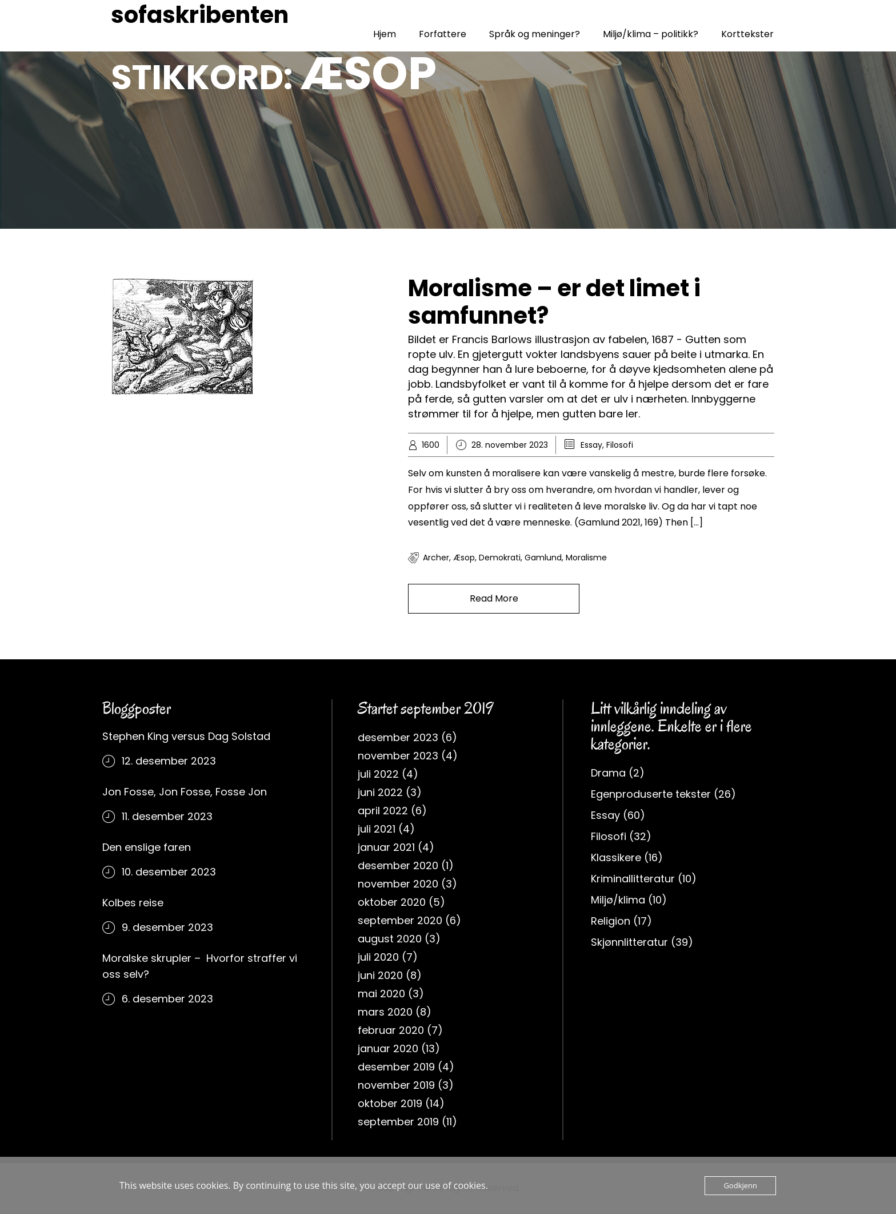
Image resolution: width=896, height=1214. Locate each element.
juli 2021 (376, 829)
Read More (494, 598)
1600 (430, 445)
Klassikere (616, 857)
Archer (436, 557)
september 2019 (398, 1122)
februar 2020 (391, 1030)
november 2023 (398, 756)
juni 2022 (380, 792)
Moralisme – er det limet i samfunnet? (554, 302)
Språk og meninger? (534, 34)
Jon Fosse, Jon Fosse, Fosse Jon (184, 792)
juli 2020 (378, 957)
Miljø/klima (618, 900)
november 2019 (396, 1085)
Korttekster (747, 34)
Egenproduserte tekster (651, 794)
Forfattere (442, 34)
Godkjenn (740, 1185)
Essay (591, 445)
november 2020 (398, 884)
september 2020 (400, 920)
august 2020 (390, 939)
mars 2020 (385, 1012)
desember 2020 (398, 865)
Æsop (464, 557)
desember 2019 (396, 1067)
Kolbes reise (132, 902)
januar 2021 (386, 847)
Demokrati (500, 557)
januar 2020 (388, 1048)
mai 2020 (381, 993)
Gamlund (543, 557)
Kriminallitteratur (633, 878)
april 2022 (383, 810)
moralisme (586, 557)
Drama (608, 773)
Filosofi (619, 445)
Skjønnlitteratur (629, 942)
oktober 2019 (390, 1103)
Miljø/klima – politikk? (650, 34)
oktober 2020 (392, 902)
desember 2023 (398, 737)
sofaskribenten (200, 14)
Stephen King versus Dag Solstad (186, 736)
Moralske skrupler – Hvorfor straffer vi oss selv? (199, 966)
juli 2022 (378, 774)
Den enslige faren (146, 847)
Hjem (384, 34)
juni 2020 (380, 975)
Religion (610, 921)
